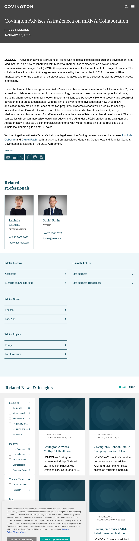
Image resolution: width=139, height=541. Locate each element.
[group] (19, 408)
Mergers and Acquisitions (19, 282)
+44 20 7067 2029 (52, 233)
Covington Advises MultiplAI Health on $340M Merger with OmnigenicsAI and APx (59, 449)
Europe (9, 345)
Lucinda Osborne (14, 222)
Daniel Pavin (30, 139)
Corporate (10, 273)
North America (13, 354)
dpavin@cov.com (52, 238)
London (9, 309)
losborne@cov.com (19, 242)
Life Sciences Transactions (87, 282)
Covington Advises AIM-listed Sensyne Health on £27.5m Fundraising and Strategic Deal (110, 531)
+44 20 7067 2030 (18, 237)
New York (10, 318)
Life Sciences (80, 273)
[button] (122, 387)
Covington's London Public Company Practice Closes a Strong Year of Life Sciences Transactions (112, 449)
